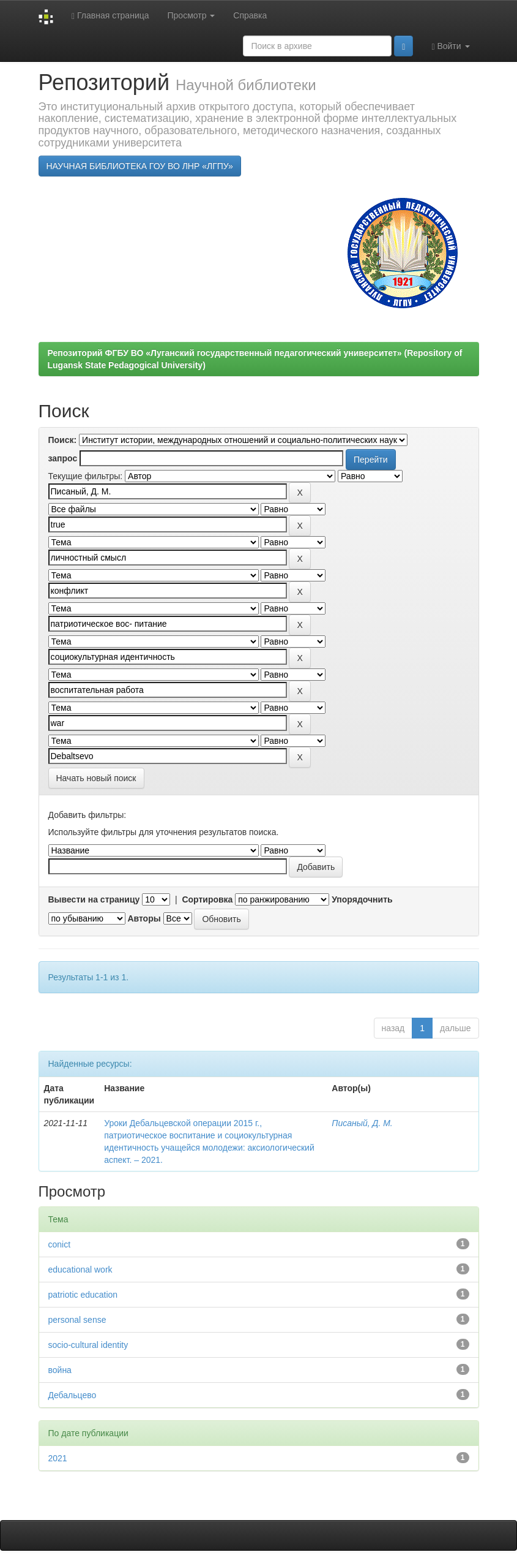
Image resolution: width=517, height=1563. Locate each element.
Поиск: (62, 440)
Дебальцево (72, 1395)
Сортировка (207, 899)
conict (59, 1244)
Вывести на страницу (94, 899)
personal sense (77, 1320)
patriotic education (83, 1295)
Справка (250, 15)
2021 (57, 1458)
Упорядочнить (362, 899)
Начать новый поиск (96, 778)
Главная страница (110, 15)
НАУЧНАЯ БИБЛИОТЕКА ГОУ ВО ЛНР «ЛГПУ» (139, 166)
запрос (63, 458)
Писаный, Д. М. (362, 1123)
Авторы (143, 918)
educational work (80, 1269)
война (60, 1370)
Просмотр (191, 15)
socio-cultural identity (88, 1345)
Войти (450, 46)
